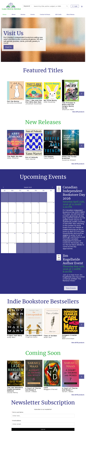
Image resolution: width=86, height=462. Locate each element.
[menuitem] (4, 14)
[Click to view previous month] (3, 187)
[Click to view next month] (52, 187)
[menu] (43, 14)
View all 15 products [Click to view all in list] (78, 112)
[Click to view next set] (81, 94)
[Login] (75, 6)
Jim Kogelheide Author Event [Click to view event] (73, 259)
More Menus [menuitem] (70, 14)
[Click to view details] (15, 90)
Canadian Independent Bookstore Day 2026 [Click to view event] (74, 192)
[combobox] (28, 6)
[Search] (67, 6)
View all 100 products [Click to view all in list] (77, 164)
